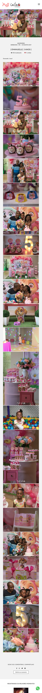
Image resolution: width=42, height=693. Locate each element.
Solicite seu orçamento (21, 672)
